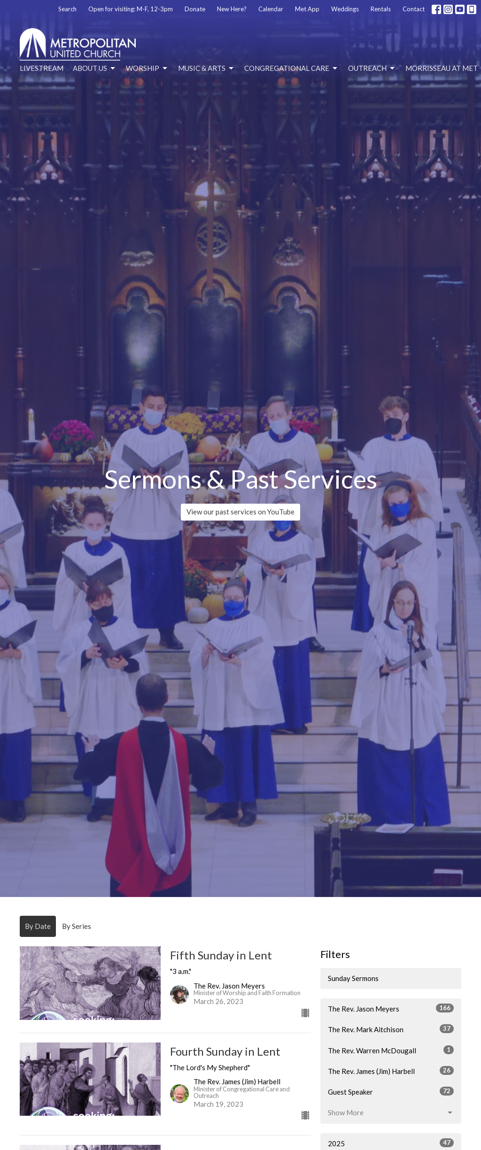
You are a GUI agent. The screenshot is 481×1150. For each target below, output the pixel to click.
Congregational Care (291, 68)
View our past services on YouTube (240, 511)
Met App (307, 9)
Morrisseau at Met (441, 68)
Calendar (270, 9)
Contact (414, 9)
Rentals (381, 9)
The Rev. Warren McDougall (391, 1050)
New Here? (232, 9)
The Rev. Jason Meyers (391, 1008)
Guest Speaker (391, 1091)
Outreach (372, 68)
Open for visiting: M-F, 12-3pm (130, 9)
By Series (76, 926)
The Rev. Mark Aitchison (391, 1029)
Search (67, 9)
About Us (94, 68)
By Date (38, 926)
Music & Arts (206, 68)
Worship (147, 68)
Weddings (345, 9)
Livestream (41, 68)
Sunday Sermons (353, 978)
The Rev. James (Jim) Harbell (391, 1070)
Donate (195, 9)
